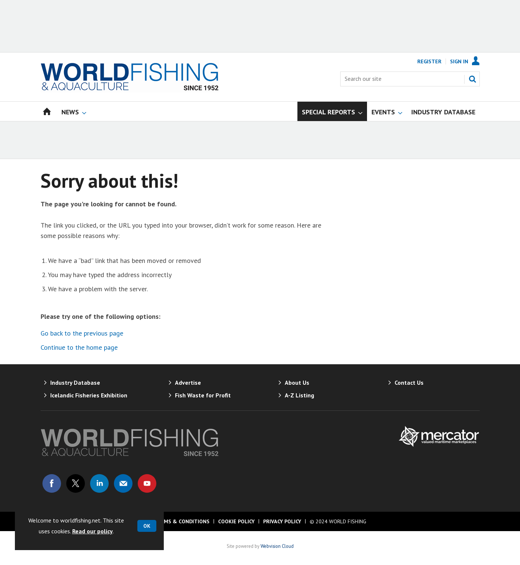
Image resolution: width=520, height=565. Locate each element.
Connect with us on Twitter (75, 483)
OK (146, 526)
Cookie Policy (236, 521)
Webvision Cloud (277, 546)
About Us (297, 382)
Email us (123, 483)
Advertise (188, 382)
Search (472, 79)
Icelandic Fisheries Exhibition (88, 395)
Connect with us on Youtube (147, 483)
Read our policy (92, 531)
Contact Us (409, 382)
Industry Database (75, 382)
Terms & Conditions (182, 521)
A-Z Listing (299, 395)
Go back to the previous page (82, 333)
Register (429, 61)
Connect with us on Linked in (99, 483)
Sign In (459, 61)
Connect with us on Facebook (51, 483)
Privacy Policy (282, 521)
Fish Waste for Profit (203, 395)
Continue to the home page (79, 347)
